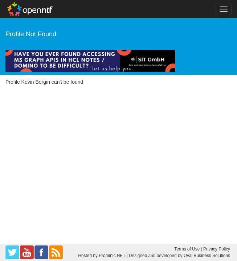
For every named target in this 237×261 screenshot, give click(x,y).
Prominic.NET (112, 255)
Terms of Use (187, 249)
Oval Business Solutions (207, 255)
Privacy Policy (216, 249)
